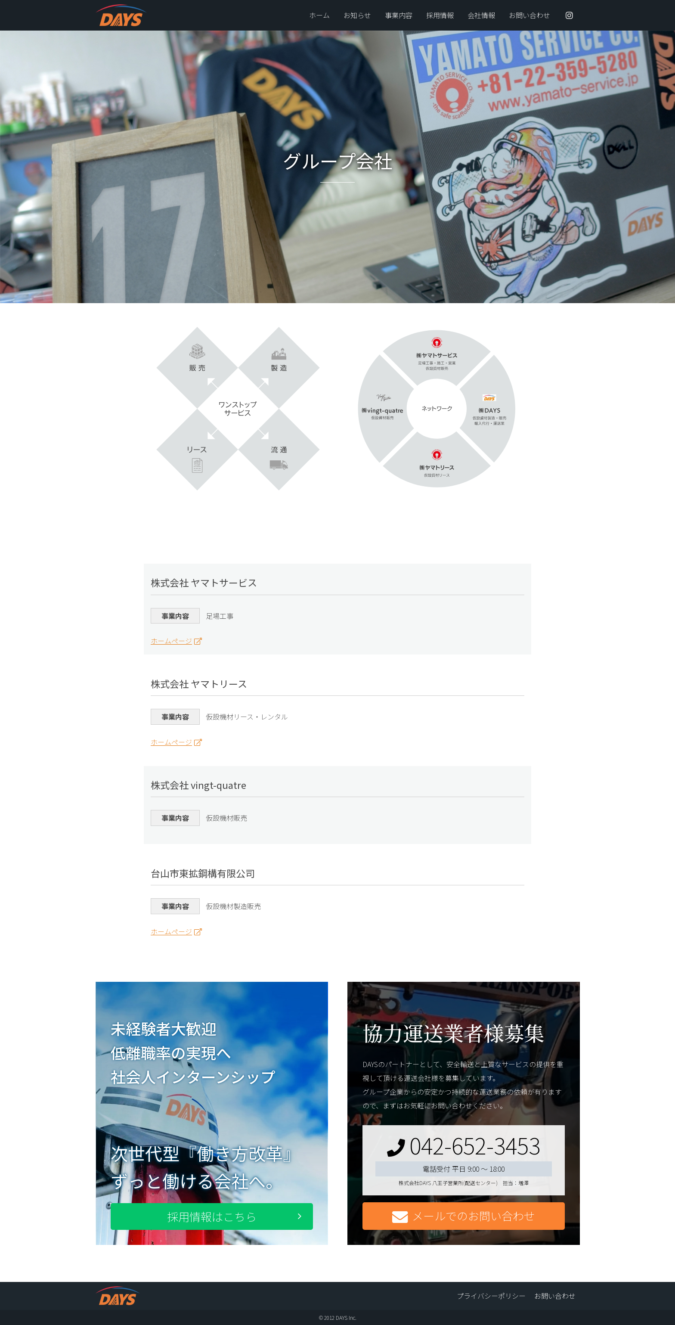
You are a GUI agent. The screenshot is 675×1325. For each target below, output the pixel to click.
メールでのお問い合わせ (463, 1216)
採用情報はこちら (212, 1216)
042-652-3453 (463, 1145)
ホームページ (171, 641)
